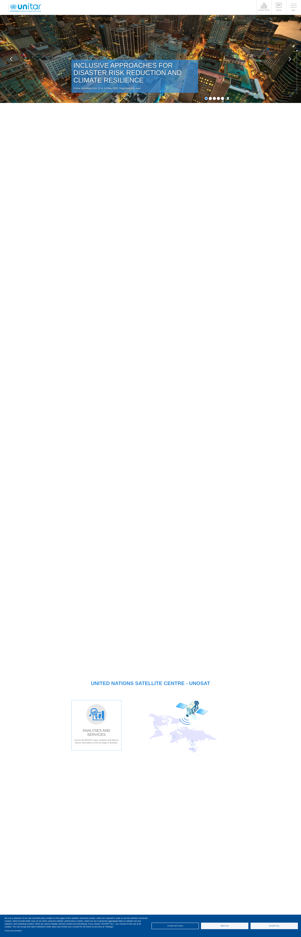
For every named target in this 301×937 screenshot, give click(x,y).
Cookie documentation (13, 931)
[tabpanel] (150, 59)
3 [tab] (214, 98)
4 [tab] (218, 98)
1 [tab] (206, 98)
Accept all (274, 926)
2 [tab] (210, 98)
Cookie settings (175, 926)
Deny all (225, 926)
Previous (11, 59)
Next (290, 59)
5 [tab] (222, 98)
